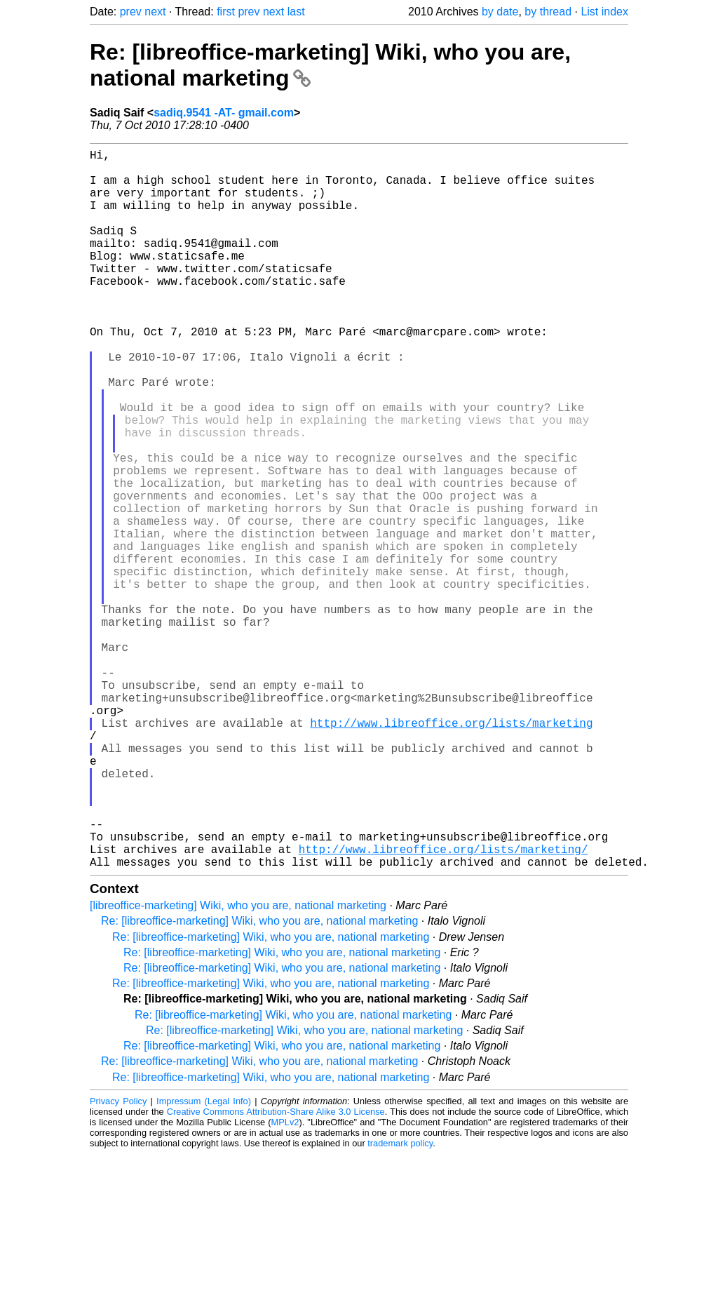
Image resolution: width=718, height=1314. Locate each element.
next (154, 12)
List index (604, 12)
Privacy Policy (118, 1261)
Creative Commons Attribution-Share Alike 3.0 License (276, 1271)
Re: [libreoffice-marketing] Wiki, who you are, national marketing (259, 1081)
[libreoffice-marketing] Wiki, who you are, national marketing (238, 1065)
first (226, 12)
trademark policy (400, 1303)
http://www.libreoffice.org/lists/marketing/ (443, 1006)
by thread (547, 12)
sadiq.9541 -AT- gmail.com (224, 113)
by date (500, 12)
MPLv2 (285, 1282)
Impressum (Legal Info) (203, 1261)
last (296, 12)
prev (131, 12)
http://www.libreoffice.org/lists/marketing (451, 851)
